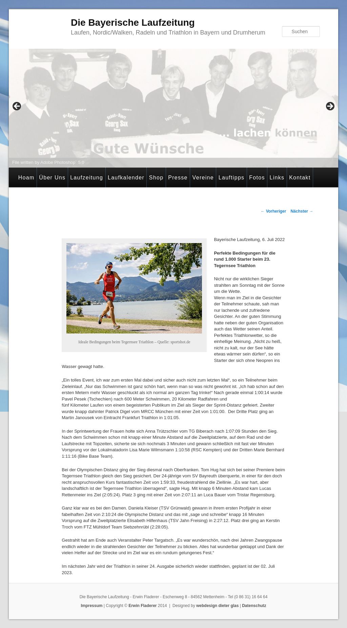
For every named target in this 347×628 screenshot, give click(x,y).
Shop (156, 177)
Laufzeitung (86, 177)
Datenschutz (254, 605)
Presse (178, 177)
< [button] (17, 107)
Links (276, 177)
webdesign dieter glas (217, 605)
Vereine (203, 177)
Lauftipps (232, 177)
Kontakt (299, 177)
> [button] (330, 107)
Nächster (301, 211)
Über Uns (52, 177)
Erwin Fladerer (142, 605)
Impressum (91, 605)
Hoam (26, 177)
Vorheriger (273, 211)
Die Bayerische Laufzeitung (133, 22)
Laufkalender (126, 177)
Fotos (257, 177)
